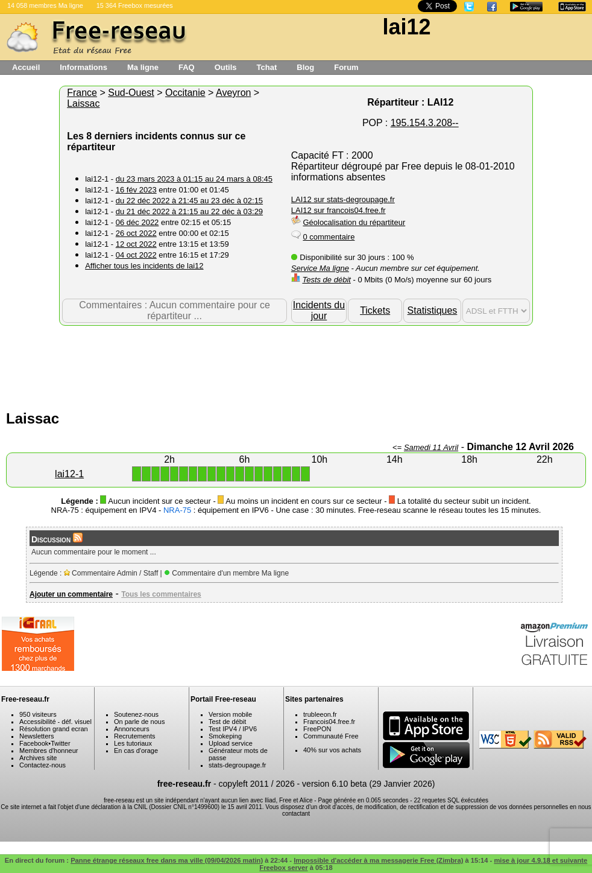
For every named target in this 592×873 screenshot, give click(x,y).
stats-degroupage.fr (237, 765)
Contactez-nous (42, 765)
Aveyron (233, 92)
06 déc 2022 (137, 222)
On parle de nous (139, 721)
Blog (305, 67)
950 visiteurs (38, 714)
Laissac (83, 103)
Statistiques (433, 310)
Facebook (33, 743)
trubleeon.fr (320, 714)
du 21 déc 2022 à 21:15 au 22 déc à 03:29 (189, 211)
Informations (83, 67)
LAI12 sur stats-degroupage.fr (343, 199)
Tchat (267, 67)
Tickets (375, 310)
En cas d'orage (136, 750)
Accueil (26, 67)
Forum (346, 67)
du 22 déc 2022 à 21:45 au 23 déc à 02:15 (189, 200)
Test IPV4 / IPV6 (233, 728)
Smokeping (225, 736)
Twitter (60, 743)
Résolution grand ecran (53, 728)
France (82, 92)
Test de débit (227, 721)
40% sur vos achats (332, 750)
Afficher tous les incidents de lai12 (144, 265)
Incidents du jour (319, 310)
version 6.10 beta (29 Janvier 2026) (368, 784)
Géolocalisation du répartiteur (354, 222)
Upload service (231, 743)
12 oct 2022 (136, 244)
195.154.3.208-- (425, 123)
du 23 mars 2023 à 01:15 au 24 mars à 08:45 (194, 178)
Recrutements (134, 736)
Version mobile (230, 714)
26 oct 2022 (136, 233)
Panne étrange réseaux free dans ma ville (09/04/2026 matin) (167, 860)
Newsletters (36, 736)
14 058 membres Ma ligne (45, 5)
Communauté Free (331, 736)
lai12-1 (69, 474)
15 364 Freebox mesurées (134, 5)
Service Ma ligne (320, 268)
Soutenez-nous (136, 714)
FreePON (317, 728)
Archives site (38, 757)
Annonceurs (132, 728)
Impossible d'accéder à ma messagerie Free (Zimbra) (378, 860)
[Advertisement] (296, 365)
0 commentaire (328, 236)
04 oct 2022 (136, 254)
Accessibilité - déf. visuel (55, 721)
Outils (226, 67)
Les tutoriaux (133, 743)
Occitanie (185, 92)
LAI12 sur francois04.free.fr (338, 210)
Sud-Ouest (131, 92)
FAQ (186, 67)
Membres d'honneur (48, 750)
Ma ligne (143, 67)
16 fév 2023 (136, 189)
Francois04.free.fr (329, 721)
